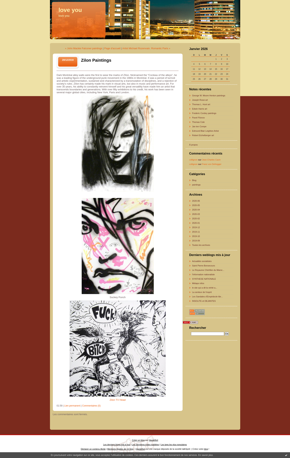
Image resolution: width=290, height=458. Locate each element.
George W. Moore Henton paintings (208, 95)
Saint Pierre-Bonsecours (203, 265)
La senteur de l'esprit (202, 292)
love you (70, 10)
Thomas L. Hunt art (201, 104)
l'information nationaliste (203, 274)
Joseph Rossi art (200, 100)
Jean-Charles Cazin (211, 160)
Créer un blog (138, 440)
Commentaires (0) (91, 405)
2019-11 (196, 232)
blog (206, 449)
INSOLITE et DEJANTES (204, 301)
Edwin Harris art (199, 109)
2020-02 (196, 218)
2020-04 (196, 210)
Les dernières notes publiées (145, 444)
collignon (193, 160)
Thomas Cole (198, 122)
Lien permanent (72, 405)
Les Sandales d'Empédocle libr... (207, 296)
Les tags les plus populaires (174, 444)
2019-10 (196, 236)
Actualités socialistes (202, 261)
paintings (196, 185)
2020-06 (196, 201)
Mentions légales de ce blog (120, 449)
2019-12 (196, 227)
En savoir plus (205, 455)
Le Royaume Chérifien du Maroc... (208, 270)
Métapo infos (198, 283)
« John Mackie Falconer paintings (83, 48)
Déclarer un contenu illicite (93, 449)
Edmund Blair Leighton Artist (205, 131)
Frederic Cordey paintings (204, 113)
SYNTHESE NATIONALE (204, 279)
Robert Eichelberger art (203, 135)
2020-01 (196, 223)
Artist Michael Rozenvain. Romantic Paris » (146, 48)
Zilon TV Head (118, 399)
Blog (194, 180)
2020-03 (196, 214)
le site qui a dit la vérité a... (204, 288)
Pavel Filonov (198, 117)
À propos (193, 145)
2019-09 (196, 240)
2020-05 (196, 205)
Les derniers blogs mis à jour (116, 444)
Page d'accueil (112, 48)
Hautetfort (153, 440)
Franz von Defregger (211, 164)
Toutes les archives (201, 245)
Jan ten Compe (199, 126)
